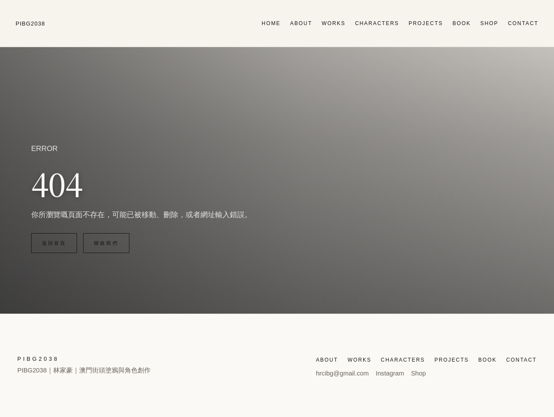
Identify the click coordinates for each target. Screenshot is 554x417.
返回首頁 (54, 243)
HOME (271, 23)
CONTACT (523, 23)
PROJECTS (426, 23)
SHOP (489, 23)
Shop (418, 373)
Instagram (390, 373)
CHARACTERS (377, 23)
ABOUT (301, 23)
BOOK (461, 23)
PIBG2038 (30, 23)
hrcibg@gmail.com (342, 373)
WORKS (333, 23)
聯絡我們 (106, 243)
